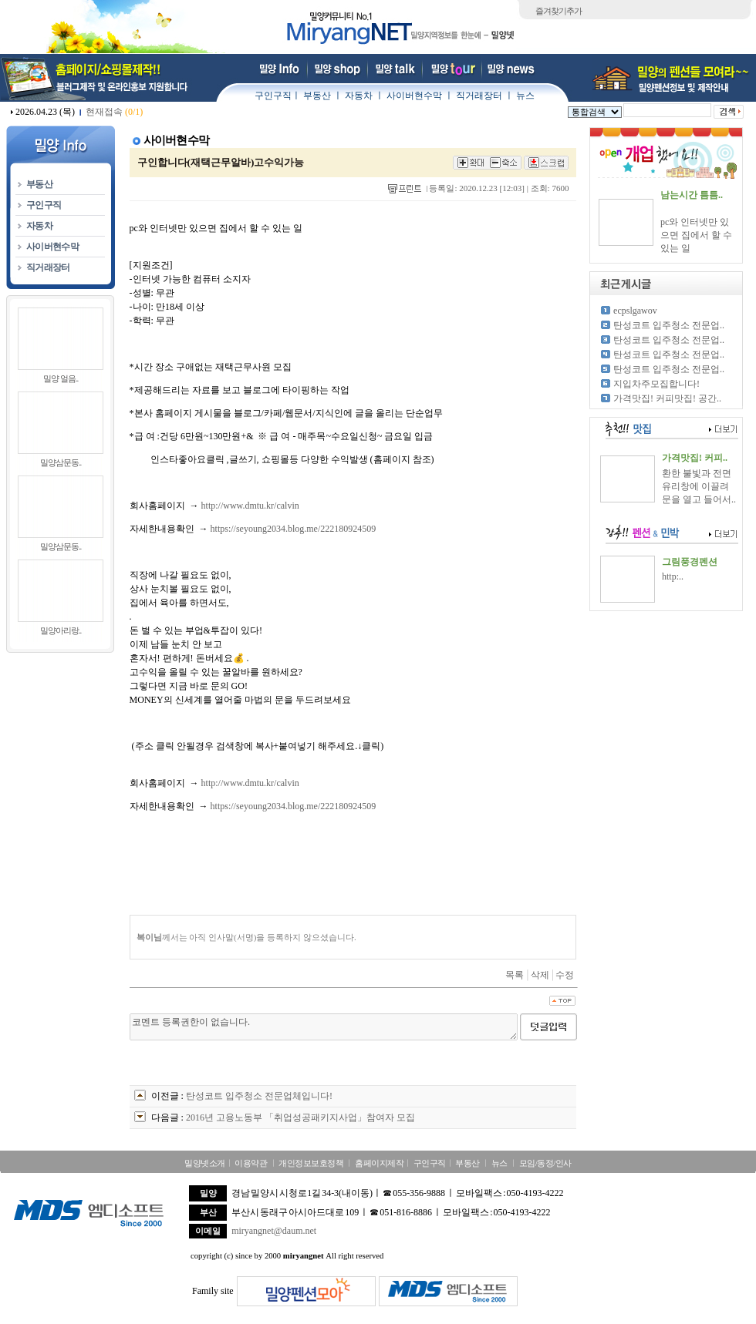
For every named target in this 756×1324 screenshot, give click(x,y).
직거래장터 (479, 95)
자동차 (359, 95)
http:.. (672, 576)
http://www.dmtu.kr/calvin (250, 505)
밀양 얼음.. (60, 378)
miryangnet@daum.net (273, 1230)
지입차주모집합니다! (656, 383)
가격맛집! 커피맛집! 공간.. (667, 398)
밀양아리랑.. (61, 630)
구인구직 (273, 95)
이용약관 (251, 1163)
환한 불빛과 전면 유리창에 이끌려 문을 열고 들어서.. (699, 486)
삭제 (540, 974)
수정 (564, 974)
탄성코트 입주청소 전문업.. (668, 325)
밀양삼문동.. (61, 462)
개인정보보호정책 (310, 1163)
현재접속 (114, 111)
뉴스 (525, 95)
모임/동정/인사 (545, 1163)
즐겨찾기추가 (558, 10)
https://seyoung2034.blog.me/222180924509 (293, 528)
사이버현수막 (414, 95)
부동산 (317, 95)
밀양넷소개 (204, 1163)
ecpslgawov (635, 310)
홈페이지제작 (379, 1163)
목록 (514, 974)
